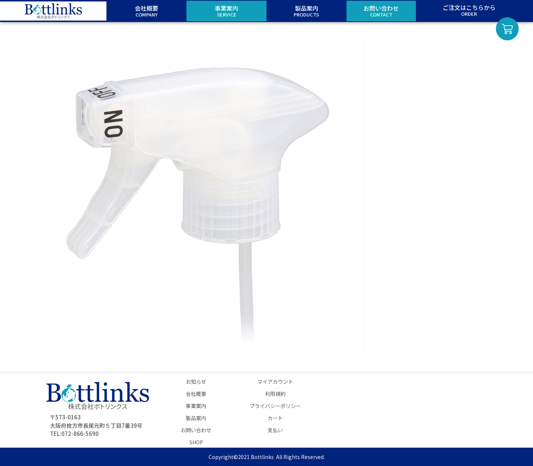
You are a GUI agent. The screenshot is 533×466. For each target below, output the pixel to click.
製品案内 (196, 418)
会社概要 (196, 393)
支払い (275, 430)
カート (275, 418)
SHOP (196, 442)
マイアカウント (275, 381)
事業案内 (196, 405)
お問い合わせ (196, 430)
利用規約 (275, 393)
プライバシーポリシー (275, 405)
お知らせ (196, 381)
